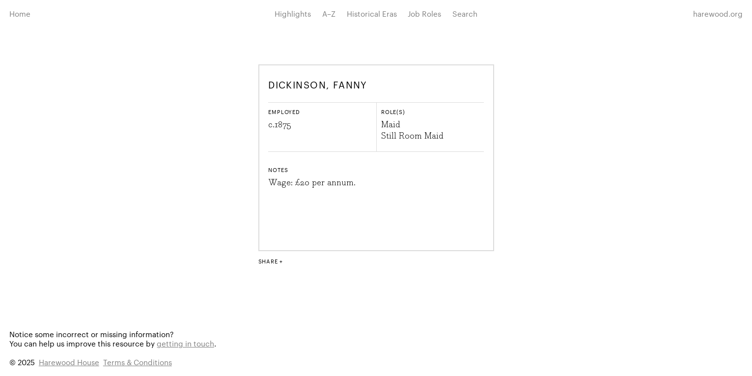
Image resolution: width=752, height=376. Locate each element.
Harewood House (69, 362)
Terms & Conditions (137, 362)
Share (268, 261)
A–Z (328, 13)
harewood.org (718, 13)
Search (464, 13)
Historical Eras (372, 13)
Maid (390, 124)
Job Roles (424, 13)
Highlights (293, 13)
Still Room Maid (412, 136)
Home (19, 13)
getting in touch (185, 343)
